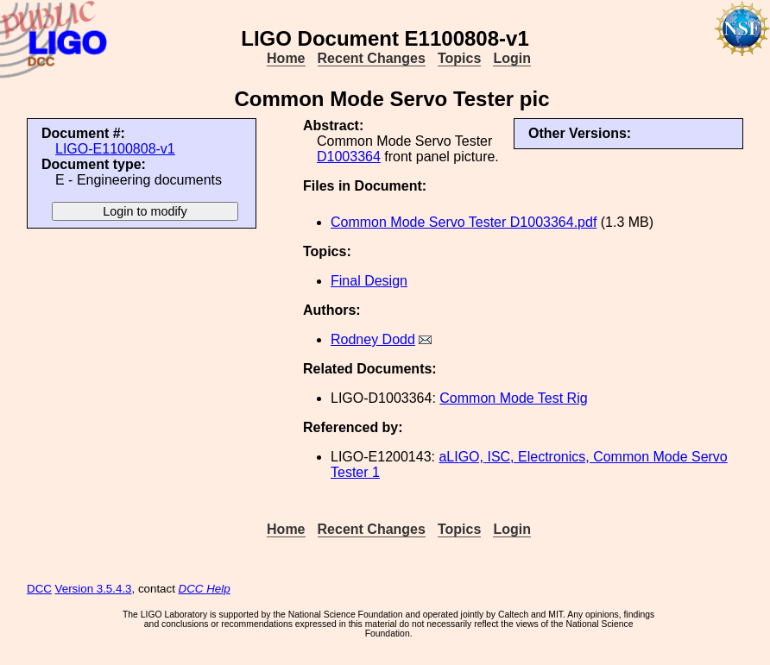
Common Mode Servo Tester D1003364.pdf (463, 222)
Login (512, 58)
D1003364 (349, 156)
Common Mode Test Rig (513, 398)
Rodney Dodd (373, 339)
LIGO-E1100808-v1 (115, 148)
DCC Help (204, 588)
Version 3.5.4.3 (93, 588)
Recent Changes (372, 58)
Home (286, 58)
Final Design (369, 280)
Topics (459, 58)
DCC (39, 588)
